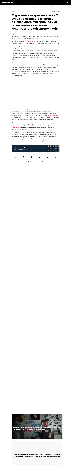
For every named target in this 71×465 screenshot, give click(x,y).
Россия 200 (4, 446)
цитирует (25, 73)
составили (34, 134)
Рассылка (3, 437)
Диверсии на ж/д (26, 7)
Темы (2, 428)
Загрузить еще (37, 357)
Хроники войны (16, 7)
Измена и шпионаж (6, 7)
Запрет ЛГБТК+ (51, 7)
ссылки (24, 115)
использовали (52, 115)
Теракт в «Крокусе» (61, 7)
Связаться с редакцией (35, 162)
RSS (3, 433)
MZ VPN (3, 441)
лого (21, 113)
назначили (15, 127)
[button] (67, 2)
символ (40, 113)
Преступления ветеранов (39, 7)
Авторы (3, 424)
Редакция (3, 416)
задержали (29, 41)
